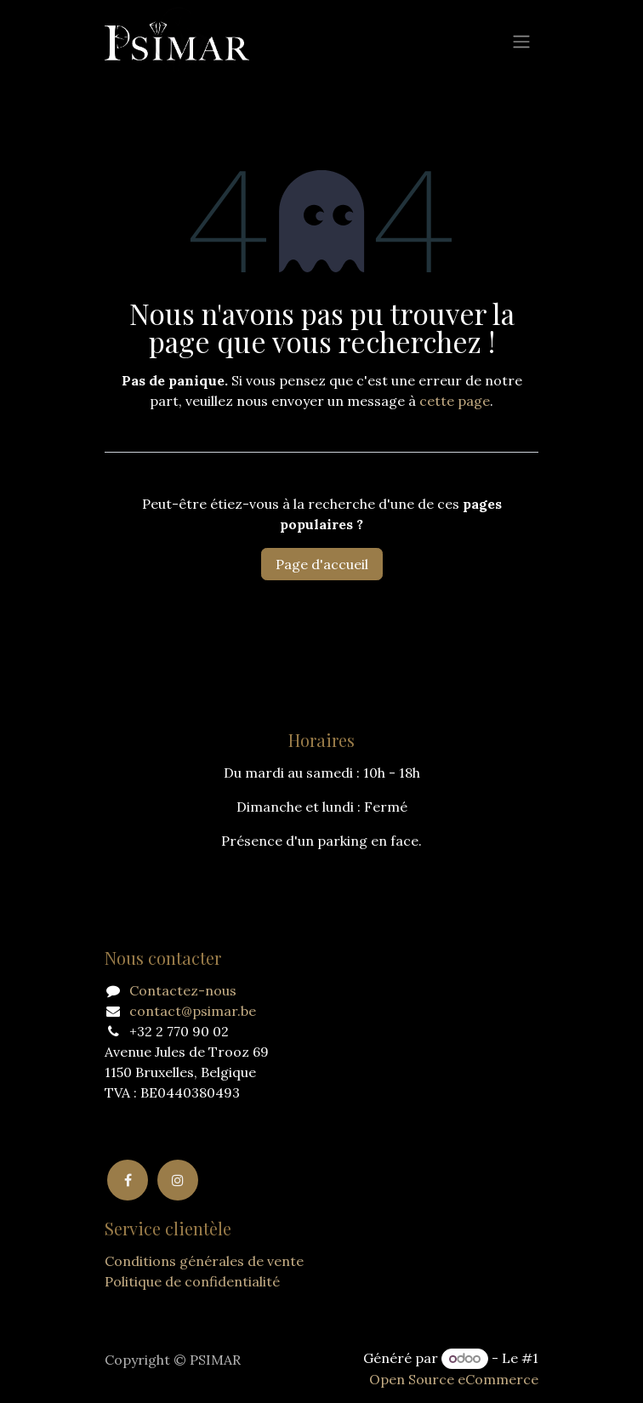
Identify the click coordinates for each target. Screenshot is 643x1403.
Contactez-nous (182, 990)
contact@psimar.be (192, 1010)
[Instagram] (177, 1180)
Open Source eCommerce (453, 1379)
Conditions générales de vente (204, 1260)
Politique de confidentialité (192, 1281)
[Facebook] (127, 1180)
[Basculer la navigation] (521, 41)
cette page (454, 400)
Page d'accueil (322, 564)
